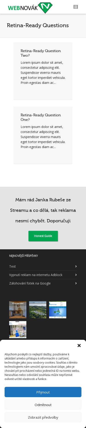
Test (12, 266)
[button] (79, 345)
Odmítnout (43, 404)
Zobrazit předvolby (43, 417)
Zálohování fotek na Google (30, 283)
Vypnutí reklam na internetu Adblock (35, 275)
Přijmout (43, 392)
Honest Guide (43, 236)
